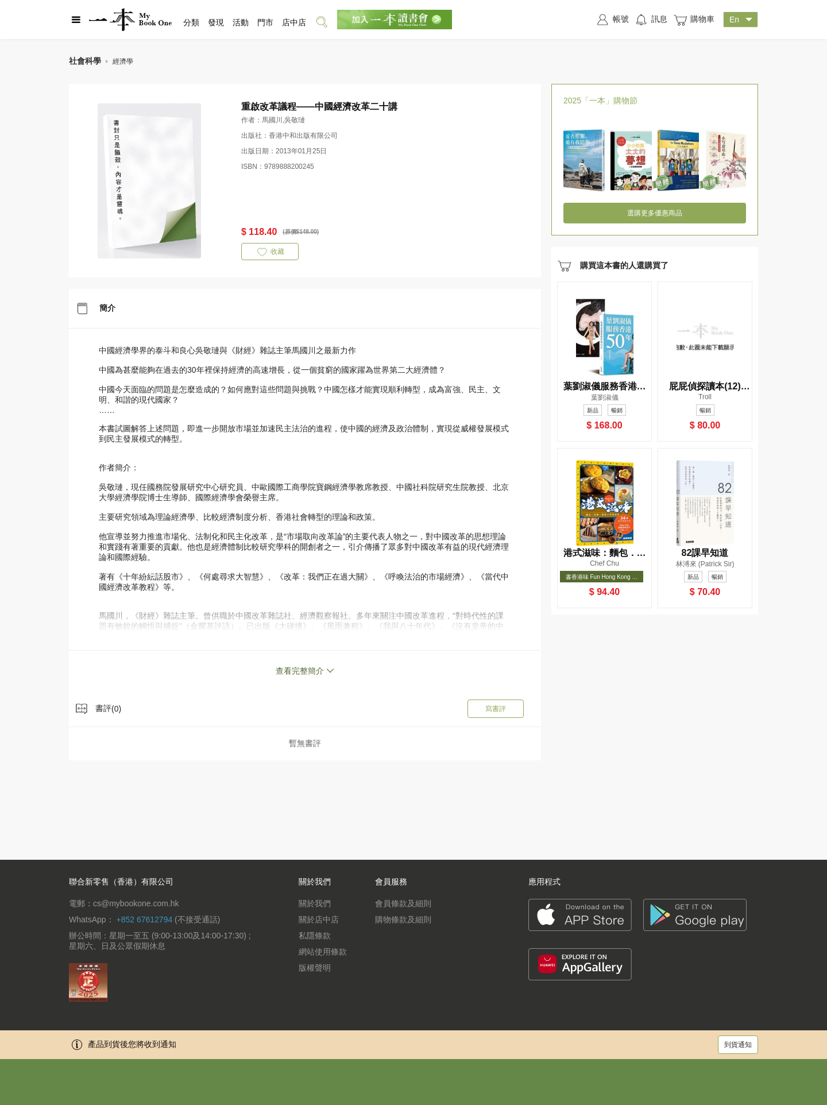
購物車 (693, 20)
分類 (191, 22)
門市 (265, 22)
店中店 (294, 22)
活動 (241, 22)
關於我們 (315, 903)
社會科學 (85, 60)
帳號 (612, 19)
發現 (216, 22)
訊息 (651, 19)
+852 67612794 (144, 919)
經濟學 (123, 61)
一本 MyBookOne (130, 19)
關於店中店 (319, 919)
